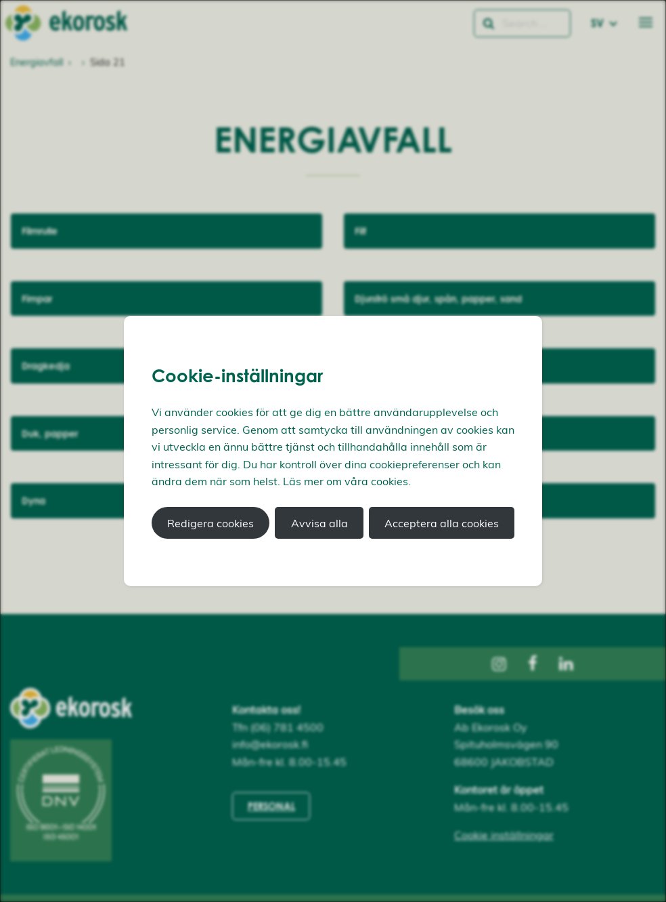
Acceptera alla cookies (441, 523)
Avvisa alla (319, 523)
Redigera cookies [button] (210, 523)
